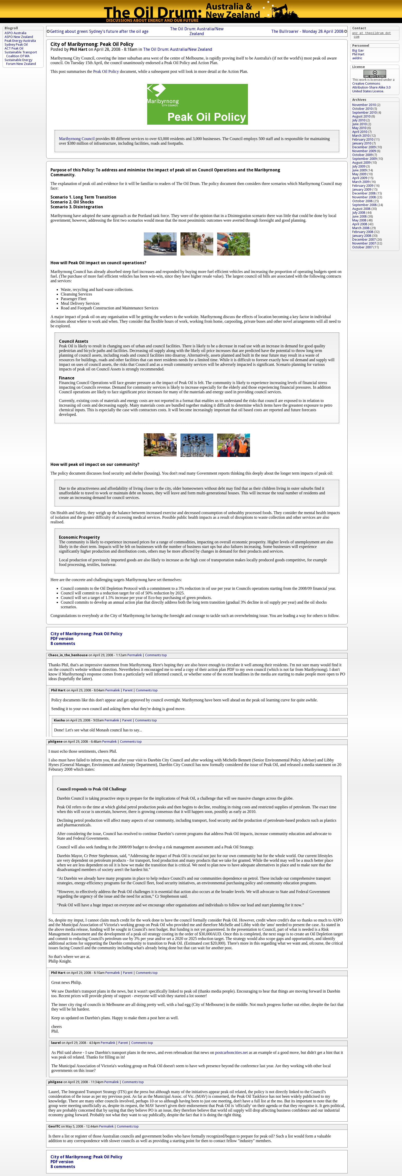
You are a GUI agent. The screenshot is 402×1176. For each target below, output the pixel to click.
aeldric (357, 59)
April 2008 (359, 225)
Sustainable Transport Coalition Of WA (21, 54)
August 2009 (361, 163)
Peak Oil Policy (106, 71)
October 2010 (362, 110)
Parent (128, 690)
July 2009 (358, 167)
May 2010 (359, 129)
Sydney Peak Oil (16, 44)
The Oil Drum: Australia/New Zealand (197, 31)
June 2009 (359, 171)
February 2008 (362, 233)
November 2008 (364, 198)
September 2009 (364, 160)
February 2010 (362, 140)
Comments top (156, 655)
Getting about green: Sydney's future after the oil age (99, 31)
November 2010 (364, 106)
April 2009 (359, 179)
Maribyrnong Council (77, 138)
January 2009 (361, 190)
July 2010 (358, 121)
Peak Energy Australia (20, 41)
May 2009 (359, 175)
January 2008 (361, 237)
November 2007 (364, 244)
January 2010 (361, 144)
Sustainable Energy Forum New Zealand (20, 62)
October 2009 (362, 156)
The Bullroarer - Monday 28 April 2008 (307, 31)
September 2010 (364, 113)
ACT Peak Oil (14, 48)
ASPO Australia (15, 33)
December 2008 (364, 194)
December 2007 (364, 240)
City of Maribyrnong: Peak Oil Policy (86, 633)
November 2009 (364, 152)
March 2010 (360, 137)
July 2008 (358, 213)
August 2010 (361, 117)
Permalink (134, 655)
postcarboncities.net (231, 1052)
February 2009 (362, 187)
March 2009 (360, 183)
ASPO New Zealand (19, 37)
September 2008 (364, 206)
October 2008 (362, 202)
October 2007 (362, 248)
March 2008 (360, 229)
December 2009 (364, 148)
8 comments (63, 643)
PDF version (62, 638)
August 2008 (361, 210)
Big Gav (358, 51)
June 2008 (359, 217)
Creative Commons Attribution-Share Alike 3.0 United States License (371, 88)
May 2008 (359, 221)
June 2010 (359, 125)
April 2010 (359, 133)
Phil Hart (358, 55)
